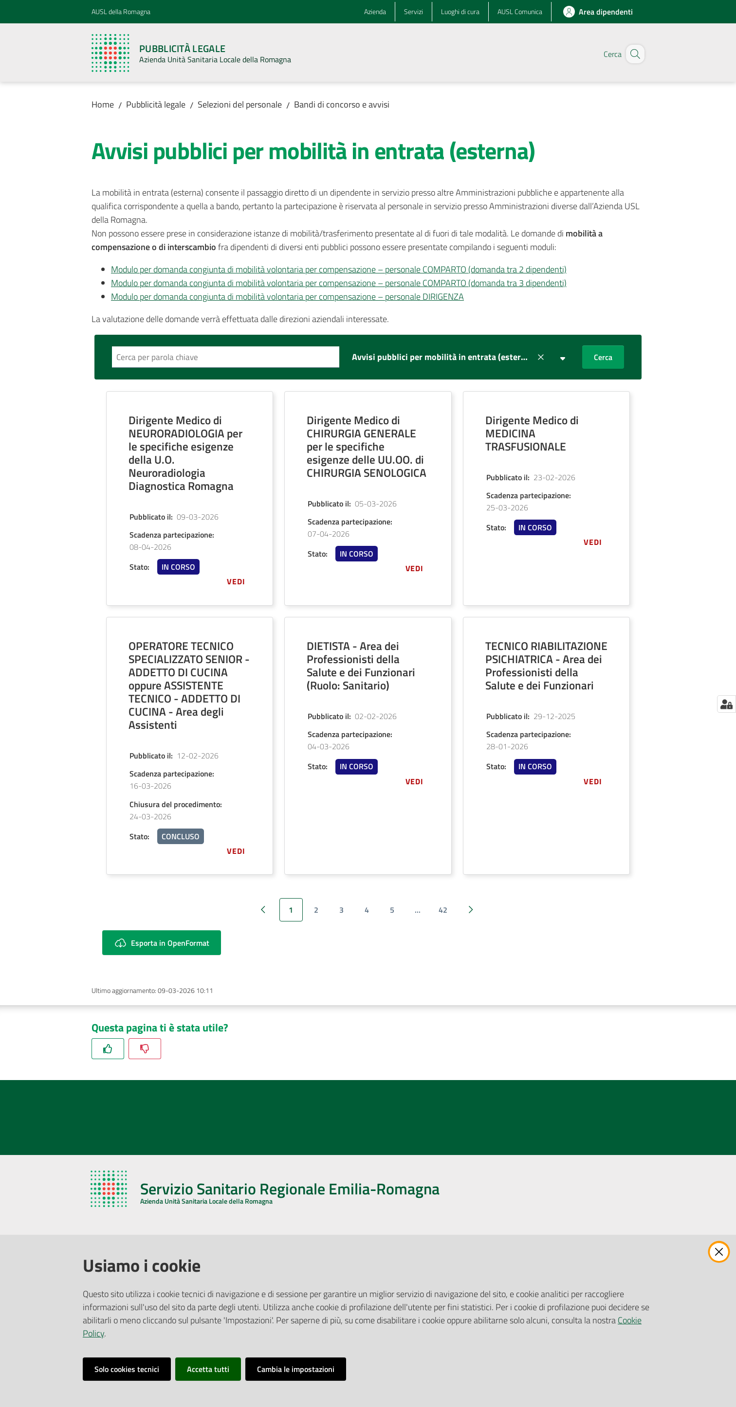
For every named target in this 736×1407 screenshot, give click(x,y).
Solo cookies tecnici (126, 1369)
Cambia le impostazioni (295, 1369)
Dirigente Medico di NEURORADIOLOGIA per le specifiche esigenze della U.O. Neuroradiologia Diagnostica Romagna (185, 453)
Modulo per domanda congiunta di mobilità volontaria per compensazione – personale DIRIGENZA (287, 296)
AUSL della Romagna (121, 11)
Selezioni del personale (240, 104)
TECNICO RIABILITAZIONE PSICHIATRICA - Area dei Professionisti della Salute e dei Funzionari (546, 665)
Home (103, 104)
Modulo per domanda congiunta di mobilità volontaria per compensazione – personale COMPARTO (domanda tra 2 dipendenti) (339, 269)
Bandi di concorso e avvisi (341, 104)
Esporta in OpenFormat (161, 942)
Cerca (603, 357)
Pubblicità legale (155, 104)
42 (443, 910)
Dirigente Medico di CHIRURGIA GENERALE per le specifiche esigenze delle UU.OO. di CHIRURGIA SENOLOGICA (366, 446)
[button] (632, 54)
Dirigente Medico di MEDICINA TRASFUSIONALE (532, 433)
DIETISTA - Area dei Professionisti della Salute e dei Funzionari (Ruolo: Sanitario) (361, 665)
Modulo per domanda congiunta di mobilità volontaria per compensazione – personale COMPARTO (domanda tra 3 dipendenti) (339, 282)
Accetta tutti (208, 1369)
